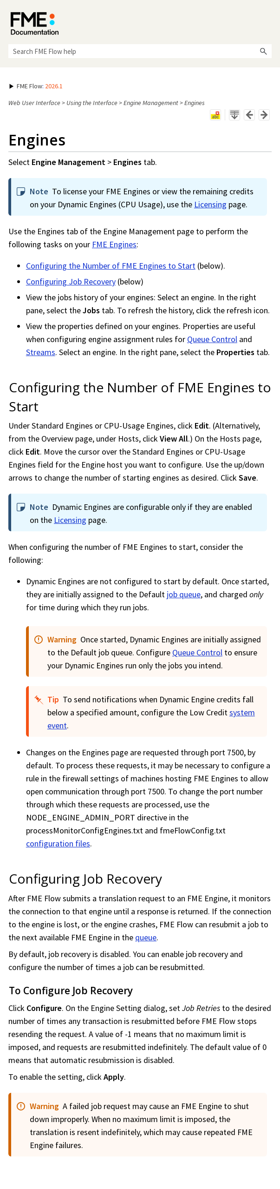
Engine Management (151, 103)
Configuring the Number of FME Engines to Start (110, 265)
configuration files (58, 843)
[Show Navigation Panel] (266, 21)
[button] (263, 51)
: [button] (36, 86)
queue (145, 937)
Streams (40, 352)
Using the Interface (91, 103)
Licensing (210, 204)
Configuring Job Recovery (71, 281)
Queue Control (212, 339)
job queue (184, 594)
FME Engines (114, 244)
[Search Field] (140, 51)
